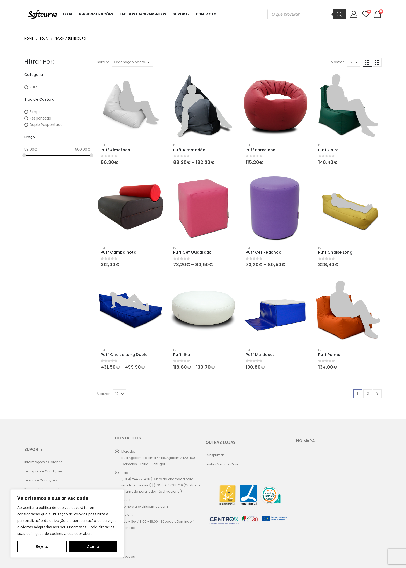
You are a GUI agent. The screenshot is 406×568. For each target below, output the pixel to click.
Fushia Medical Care (222, 464)
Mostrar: (338, 62)
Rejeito (42, 546)
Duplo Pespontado (46, 125)
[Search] (339, 14)
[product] (130, 105)
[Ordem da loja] (132, 62)
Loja (67, 14)
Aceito (93, 546)
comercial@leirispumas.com (144, 506)
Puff (104, 145)
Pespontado (40, 118)
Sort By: (103, 62)
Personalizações (96, 14)
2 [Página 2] (367, 393)
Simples (37, 111)
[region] (67, 523)
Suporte (181, 14)
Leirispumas (215, 455)
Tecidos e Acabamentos (143, 14)
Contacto (206, 14)
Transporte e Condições (43, 471)
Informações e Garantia (43, 462)
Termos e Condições (40, 480)
